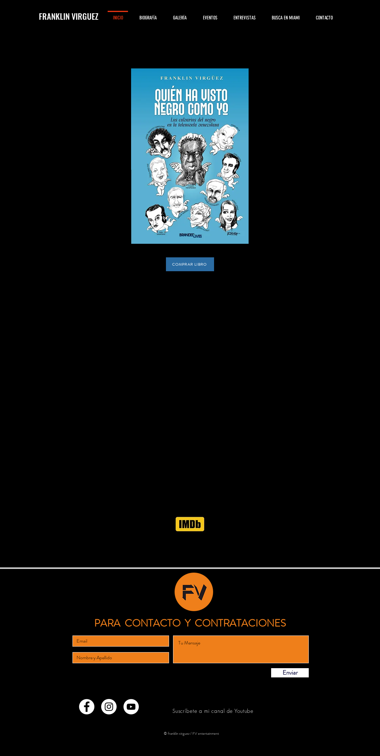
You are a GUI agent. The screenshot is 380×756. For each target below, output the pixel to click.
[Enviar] (290, 672)
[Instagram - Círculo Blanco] (109, 706)
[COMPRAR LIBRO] (190, 264)
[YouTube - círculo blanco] (131, 706)
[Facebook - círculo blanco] (86, 706)
